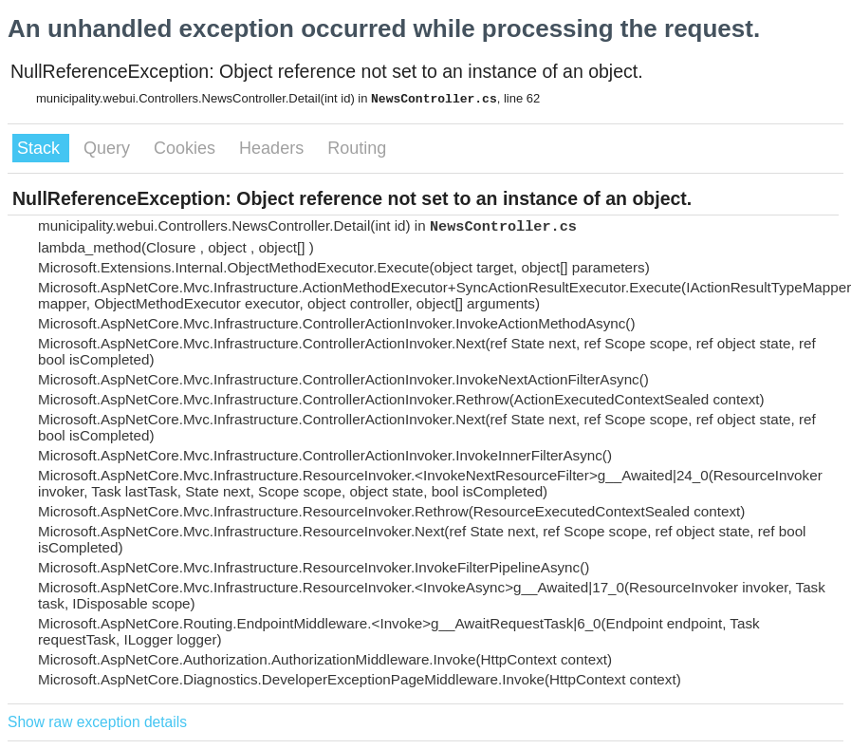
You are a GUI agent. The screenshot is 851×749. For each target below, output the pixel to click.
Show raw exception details (97, 722)
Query (109, 148)
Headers (273, 148)
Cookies (187, 148)
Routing (356, 148)
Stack (41, 148)
